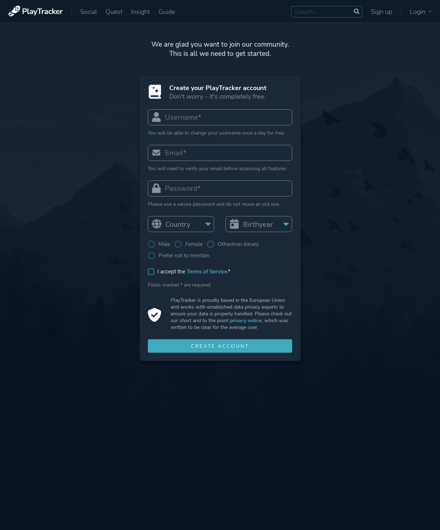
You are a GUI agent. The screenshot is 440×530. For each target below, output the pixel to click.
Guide (167, 11)
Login (420, 11)
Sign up (381, 11)
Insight (140, 11)
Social (88, 11)
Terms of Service (207, 272)
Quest (114, 11)
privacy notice (246, 321)
